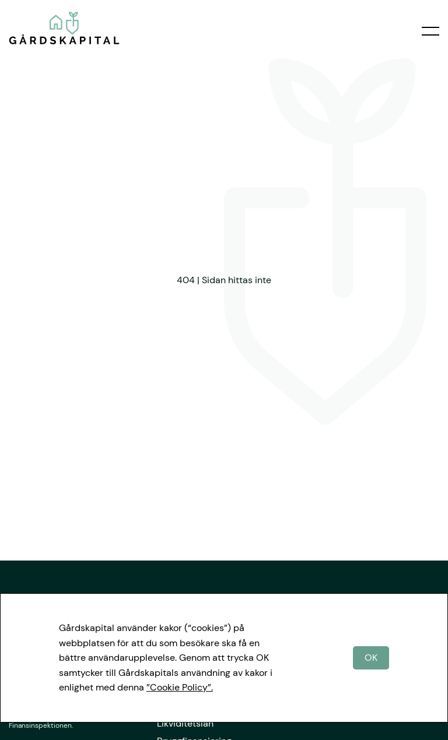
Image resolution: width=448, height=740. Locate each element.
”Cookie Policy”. (179, 687)
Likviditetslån (185, 723)
